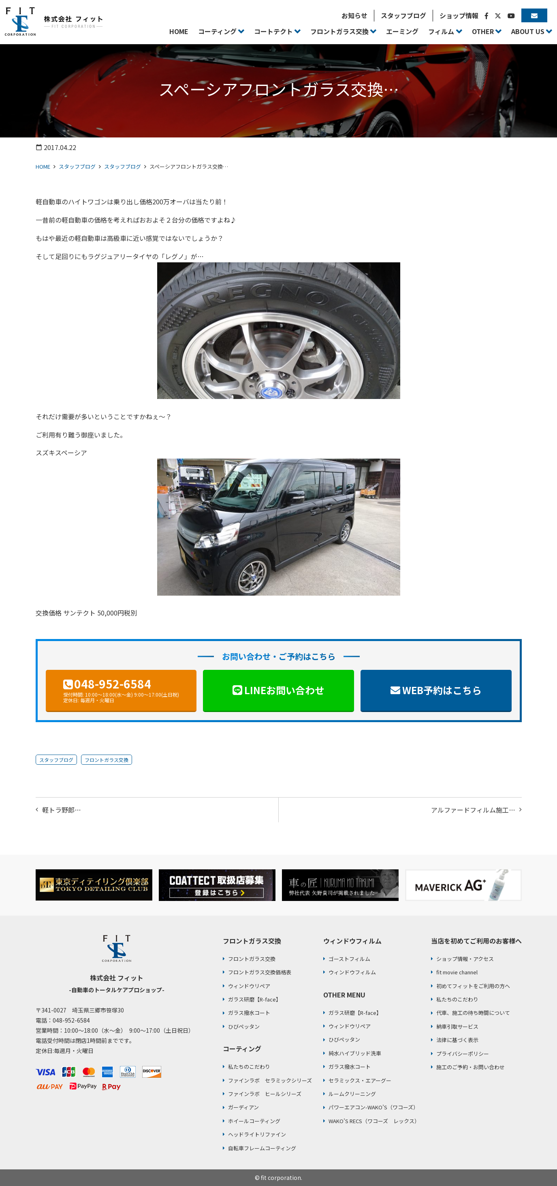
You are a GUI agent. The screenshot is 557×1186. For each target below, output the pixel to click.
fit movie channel (457, 972)
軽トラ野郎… (61, 810)
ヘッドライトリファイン (257, 1134)
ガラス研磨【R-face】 (254, 999)
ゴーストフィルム (349, 959)
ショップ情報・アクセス (465, 959)
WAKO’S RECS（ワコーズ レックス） (374, 1121)
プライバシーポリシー (462, 1053)
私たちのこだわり (249, 1066)
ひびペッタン (244, 1026)
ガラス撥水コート (249, 1013)
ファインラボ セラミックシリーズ (270, 1080)
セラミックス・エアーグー (360, 1080)
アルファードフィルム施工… (473, 810)
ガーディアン (243, 1107)
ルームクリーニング (352, 1094)
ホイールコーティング (254, 1121)
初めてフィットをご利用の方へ (473, 986)
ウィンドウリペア (249, 986)
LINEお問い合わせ (284, 690)
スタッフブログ (77, 166)
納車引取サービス (457, 1026)
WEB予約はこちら (442, 690)
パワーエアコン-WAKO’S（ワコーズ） (373, 1107)
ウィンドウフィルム (352, 972)
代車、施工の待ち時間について (473, 1013)
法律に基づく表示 (457, 1040)
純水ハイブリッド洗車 (355, 1053)
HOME (43, 166)
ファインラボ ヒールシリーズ (264, 1094)
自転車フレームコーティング (262, 1148)
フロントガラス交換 (106, 759)
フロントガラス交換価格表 (259, 972)
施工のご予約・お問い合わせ (470, 1067)
